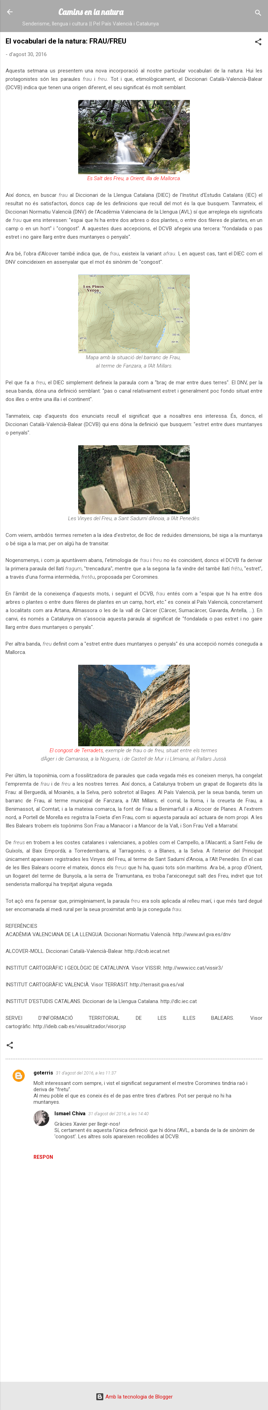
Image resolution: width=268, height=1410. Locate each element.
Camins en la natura (90, 12)
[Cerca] (258, 14)
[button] (258, 43)
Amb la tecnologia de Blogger (134, 1397)
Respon (43, 1157)
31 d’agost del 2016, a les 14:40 (118, 1113)
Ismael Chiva (69, 1113)
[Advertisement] (134, 1322)
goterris (43, 1073)
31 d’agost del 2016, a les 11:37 (86, 1073)
